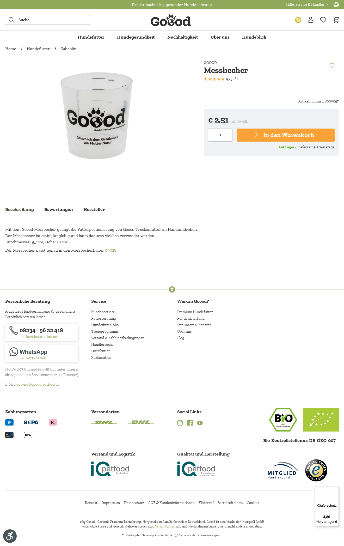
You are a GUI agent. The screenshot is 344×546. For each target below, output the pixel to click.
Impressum (111, 503)
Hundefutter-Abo (105, 325)
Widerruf (206, 503)
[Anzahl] (220, 135)
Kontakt (91, 503)
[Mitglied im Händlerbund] (283, 470)
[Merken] (332, 65)
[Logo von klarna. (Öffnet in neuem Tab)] (53, 422)
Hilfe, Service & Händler (305, 4)
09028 (110, 250)
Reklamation (101, 357)
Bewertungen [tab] (58, 209)
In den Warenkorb (288, 135)
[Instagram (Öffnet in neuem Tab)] (180, 424)
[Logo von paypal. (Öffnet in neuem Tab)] (9, 422)
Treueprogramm (104, 331)
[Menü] (336, 489)
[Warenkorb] (335, 19)
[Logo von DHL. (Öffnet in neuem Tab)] (104, 422)
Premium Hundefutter (195, 312)
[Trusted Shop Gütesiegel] (316, 470)
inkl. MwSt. (239, 121)
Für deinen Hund (191, 318)
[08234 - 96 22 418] (41, 332)
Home (10, 48)
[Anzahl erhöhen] (228, 135)
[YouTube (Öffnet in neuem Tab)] (200, 424)
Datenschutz (134, 503)
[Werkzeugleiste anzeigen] (10, 536)
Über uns (184, 331)
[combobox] (47, 20)
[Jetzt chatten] (41, 353)
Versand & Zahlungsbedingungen (117, 338)
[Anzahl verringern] (212, 135)
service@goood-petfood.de (38, 384)
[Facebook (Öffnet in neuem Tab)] (190, 424)
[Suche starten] (11, 20)
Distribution (100, 351)
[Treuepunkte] (298, 19)
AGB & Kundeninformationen (171, 503)
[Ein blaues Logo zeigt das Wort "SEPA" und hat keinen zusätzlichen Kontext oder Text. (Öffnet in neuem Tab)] (31, 422)
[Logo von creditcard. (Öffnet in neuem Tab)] (9, 434)
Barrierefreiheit (230, 503)
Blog (180, 338)
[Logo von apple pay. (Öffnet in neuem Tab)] (28, 434)
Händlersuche (102, 344)
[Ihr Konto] (310, 19)
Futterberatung (103, 318)
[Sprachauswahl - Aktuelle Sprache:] (336, 4)
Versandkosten (165, 526)
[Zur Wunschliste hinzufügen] (323, 19)
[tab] (19, 211)
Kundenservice (103, 312)
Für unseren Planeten (194, 325)
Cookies (253, 503)
